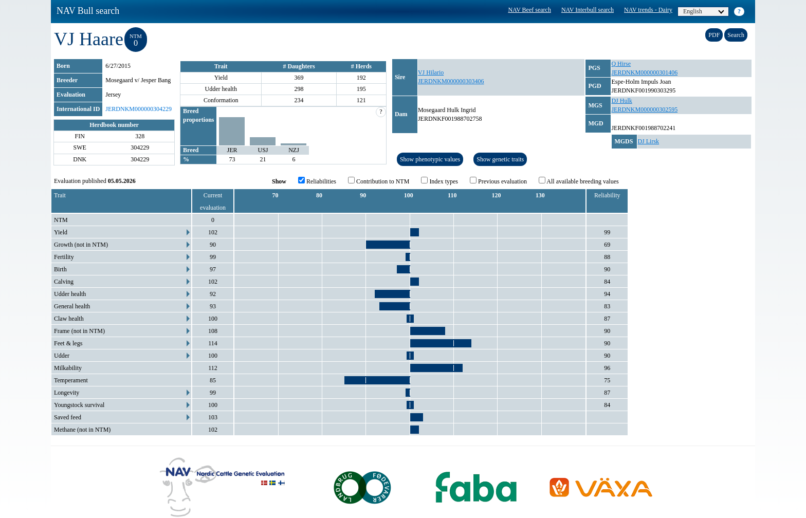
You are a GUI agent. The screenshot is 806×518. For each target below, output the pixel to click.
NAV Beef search (529, 9)
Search (735, 35)
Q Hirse (621, 63)
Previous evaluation (498, 181)
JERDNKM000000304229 (138, 109)
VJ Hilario (431, 72)
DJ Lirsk (648, 141)
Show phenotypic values (430, 159)
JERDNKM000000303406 (451, 81)
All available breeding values (579, 181)
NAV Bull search (88, 11)
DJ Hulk (621, 100)
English (703, 11)
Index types (439, 181)
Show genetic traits (500, 159)
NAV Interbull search (587, 9)
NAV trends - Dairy (648, 9)
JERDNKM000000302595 (644, 109)
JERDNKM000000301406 (644, 72)
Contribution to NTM (378, 181)
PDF (714, 35)
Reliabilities (317, 181)
